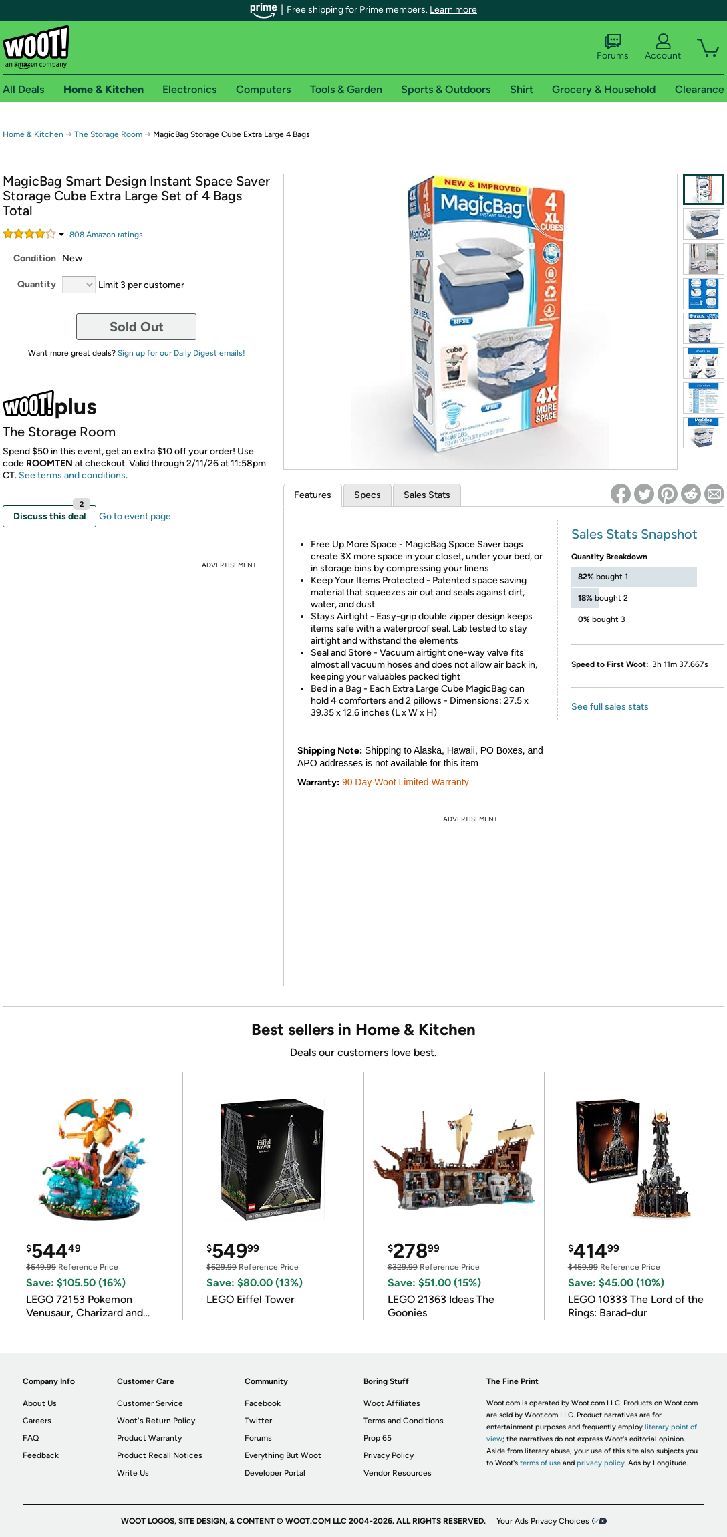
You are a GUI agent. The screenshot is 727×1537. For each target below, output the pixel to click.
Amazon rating (106, 234)
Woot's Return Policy (156, 1420)
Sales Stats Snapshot (634, 534)
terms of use (540, 1463)
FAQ (31, 1438)
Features (312, 495)
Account (663, 47)
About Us (40, 1403)
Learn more (453, 9)
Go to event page (135, 516)
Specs (367, 495)
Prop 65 (378, 1438)
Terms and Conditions (404, 1420)
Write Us (133, 1473)
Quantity (36, 284)
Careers (37, 1420)
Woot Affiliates (392, 1403)
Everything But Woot (283, 1455)
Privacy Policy (389, 1455)
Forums (613, 47)
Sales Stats (427, 495)
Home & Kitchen (33, 134)
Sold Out (137, 327)
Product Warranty (149, 1438)
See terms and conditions (72, 475)
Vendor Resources (398, 1473)
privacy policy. (601, 1463)
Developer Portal (275, 1473)
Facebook (263, 1403)
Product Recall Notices (159, 1455)
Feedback (41, 1455)
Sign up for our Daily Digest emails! (181, 353)
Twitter (258, 1420)
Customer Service (150, 1403)
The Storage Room (108, 134)
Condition (34, 258)
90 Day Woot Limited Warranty (405, 782)
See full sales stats (610, 706)
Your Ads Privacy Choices (542, 1521)
